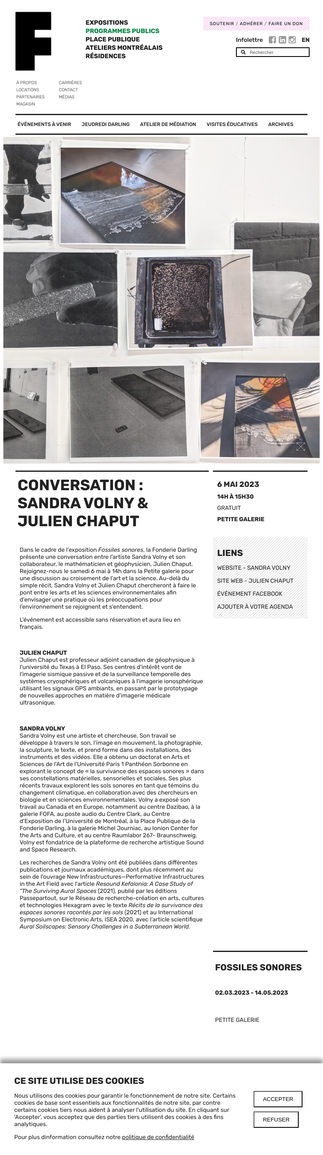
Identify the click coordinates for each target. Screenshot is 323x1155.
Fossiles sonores (258, 967)
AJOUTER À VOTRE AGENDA (255, 606)
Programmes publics (122, 31)
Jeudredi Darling (106, 124)
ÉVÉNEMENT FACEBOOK (249, 593)
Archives (280, 124)
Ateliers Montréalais (124, 47)
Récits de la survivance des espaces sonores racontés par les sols (111, 909)
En (306, 40)
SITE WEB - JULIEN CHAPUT (255, 580)
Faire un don (286, 23)
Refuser (276, 1119)
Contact (68, 90)
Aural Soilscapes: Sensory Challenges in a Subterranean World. (105, 926)
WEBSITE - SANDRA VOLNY (253, 567)
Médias (66, 97)
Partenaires (30, 97)
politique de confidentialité (158, 1137)
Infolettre (249, 40)
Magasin (25, 104)
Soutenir (222, 23)
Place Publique (113, 39)
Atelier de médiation (168, 124)
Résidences (106, 56)
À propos (26, 82)
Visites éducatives (232, 124)
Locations (27, 90)
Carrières (70, 82)
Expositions (107, 22)
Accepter (278, 1099)
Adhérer (251, 23)
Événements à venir (44, 124)
